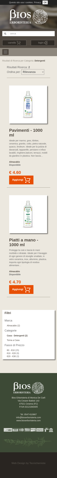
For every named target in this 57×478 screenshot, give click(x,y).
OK (45, 2)
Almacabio (14, 162)
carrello (14, 43)
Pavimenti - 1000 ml (25, 132)
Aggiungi (21, 180)
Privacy (37, 2)
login (42, 43)
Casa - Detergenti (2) (17, 335)
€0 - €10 (11, 350)
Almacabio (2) (13, 325)
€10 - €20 (11, 353)
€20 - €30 (11, 356)
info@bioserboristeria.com (28, 417)
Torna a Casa (13, 340)
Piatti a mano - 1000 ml (23, 242)
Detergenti (40, 60)
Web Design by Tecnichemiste (28, 463)
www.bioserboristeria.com (28, 420)
